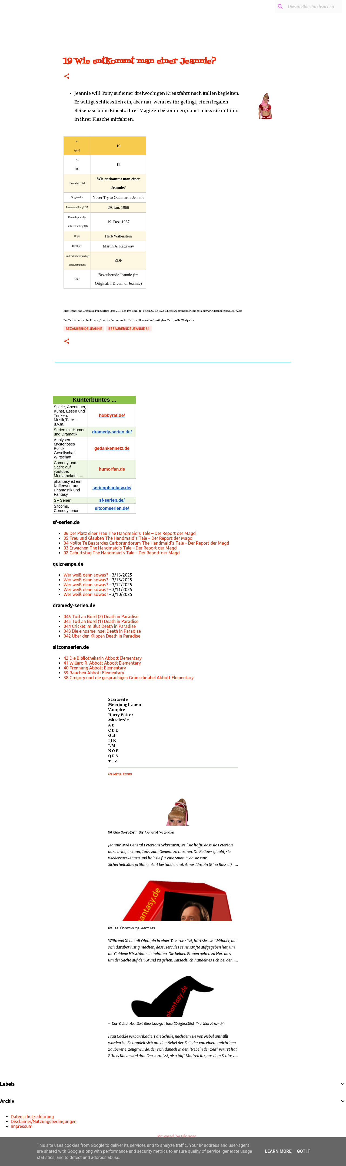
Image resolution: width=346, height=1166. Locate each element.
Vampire (116, 709)
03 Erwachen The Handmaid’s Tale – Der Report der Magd (120, 547)
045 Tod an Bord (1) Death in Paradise (101, 621)
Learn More (278, 1151)
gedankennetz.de (111, 448)
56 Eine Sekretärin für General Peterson (141, 832)
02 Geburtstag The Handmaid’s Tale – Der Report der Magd (122, 552)
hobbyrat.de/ (112, 415)
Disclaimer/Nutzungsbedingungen (43, 1121)
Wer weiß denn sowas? (86, 574)
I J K (112, 740)
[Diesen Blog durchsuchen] (313, 6)
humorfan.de (112, 469)
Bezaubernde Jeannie (84, 328)
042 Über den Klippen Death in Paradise (102, 636)
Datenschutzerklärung (32, 1116)
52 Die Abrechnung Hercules (131, 928)
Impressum (21, 1126)
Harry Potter (120, 714)
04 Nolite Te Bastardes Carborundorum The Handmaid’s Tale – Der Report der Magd (146, 543)
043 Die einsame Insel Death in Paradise (102, 631)
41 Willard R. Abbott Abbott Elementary (102, 663)
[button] (67, 76)
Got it (303, 1151)
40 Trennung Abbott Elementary (95, 667)
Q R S (113, 755)
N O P (113, 750)
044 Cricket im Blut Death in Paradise (100, 626)
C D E (113, 730)
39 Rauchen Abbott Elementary (94, 672)
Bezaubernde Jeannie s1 (128, 328)
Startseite (118, 699)
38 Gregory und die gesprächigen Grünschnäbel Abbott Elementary (129, 677)
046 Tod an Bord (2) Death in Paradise (101, 616)
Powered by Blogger (173, 1136)
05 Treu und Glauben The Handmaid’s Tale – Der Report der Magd (128, 538)
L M (111, 745)
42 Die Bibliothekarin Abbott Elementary (103, 658)
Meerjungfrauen (124, 704)
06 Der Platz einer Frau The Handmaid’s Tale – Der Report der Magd (130, 533)
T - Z (112, 761)
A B (111, 725)
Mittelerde (118, 720)
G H (111, 735)
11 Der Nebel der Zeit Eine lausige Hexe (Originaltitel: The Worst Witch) (166, 1023)
